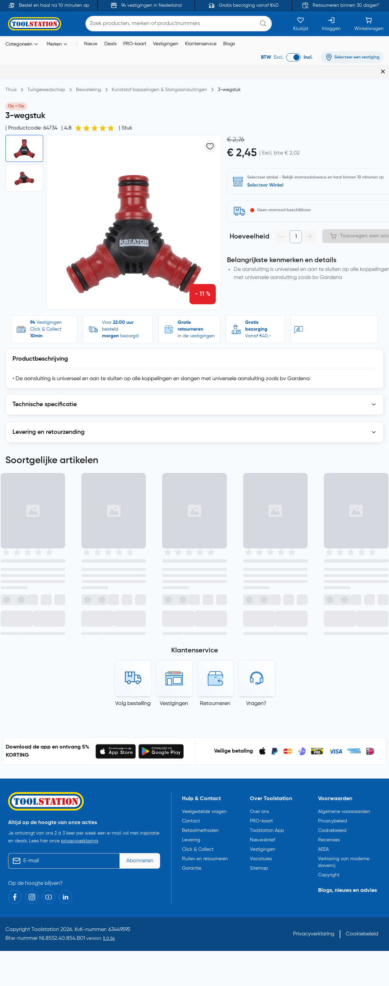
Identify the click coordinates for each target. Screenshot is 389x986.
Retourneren (215, 539)
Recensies (329, 675)
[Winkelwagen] (369, 24)
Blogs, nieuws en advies (347, 726)
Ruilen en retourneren (205, 694)
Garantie (191, 703)
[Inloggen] (331, 24)
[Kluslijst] (300, 24)
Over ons (259, 647)
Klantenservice (200, 43)
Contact (191, 656)
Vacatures (261, 694)
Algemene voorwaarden (344, 647)
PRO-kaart (134, 43)
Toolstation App (267, 666)
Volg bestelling (133, 539)
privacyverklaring (79, 676)
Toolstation (45, 765)
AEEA (323, 684)
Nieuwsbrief (262, 675)
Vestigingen (165, 43)
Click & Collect (197, 684)
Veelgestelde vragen (204, 647)
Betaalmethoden (200, 666)
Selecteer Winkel (265, 185)
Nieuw (91, 43)
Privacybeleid (332, 656)
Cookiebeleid (332, 666)
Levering (191, 675)
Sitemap (259, 703)
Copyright (328, 710)
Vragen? (256, 539)
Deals (110, 43)
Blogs (229, 43)
